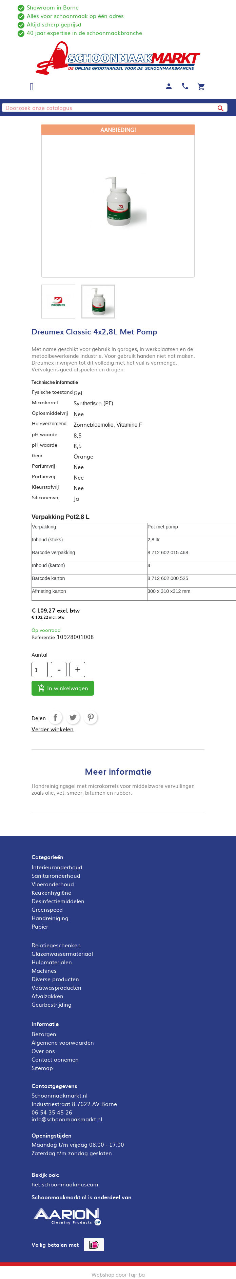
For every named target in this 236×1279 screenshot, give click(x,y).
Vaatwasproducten (56, 987)
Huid (49, 423)
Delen (55, 717)
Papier (40, 926)
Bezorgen (44, 1034)
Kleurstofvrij (45, 486)
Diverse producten (55, 979)
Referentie (43, 637)
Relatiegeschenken (56, 945)
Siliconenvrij (45, 497)
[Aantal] (40, 669)
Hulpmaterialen (52, 962)
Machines (44, 970)
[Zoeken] (115, 107)
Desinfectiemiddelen (58, 901)
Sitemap (42, 1068)
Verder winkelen (53, 729)
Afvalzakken (47, 996)
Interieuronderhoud (57, 867)
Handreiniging (50, 918)
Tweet (73, 717)
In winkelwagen (62, 688)
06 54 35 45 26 (52, 1112)
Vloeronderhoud (53, 884)
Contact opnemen (55, 1059)
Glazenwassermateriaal (62, 953)
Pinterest (90, 717)
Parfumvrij (43, 465)
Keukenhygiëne (51, 892)
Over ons (43, 1051)
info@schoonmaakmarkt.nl (67, 1119)
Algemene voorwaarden (63, 1042)
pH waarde (44, 434)
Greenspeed (47, 909)
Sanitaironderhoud (56, 875)
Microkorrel (45, 402)
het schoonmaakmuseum (65, 1184)
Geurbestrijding (52, 1004)
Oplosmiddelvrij (50, 412)
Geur (37, 455)
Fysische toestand (52, 391)
